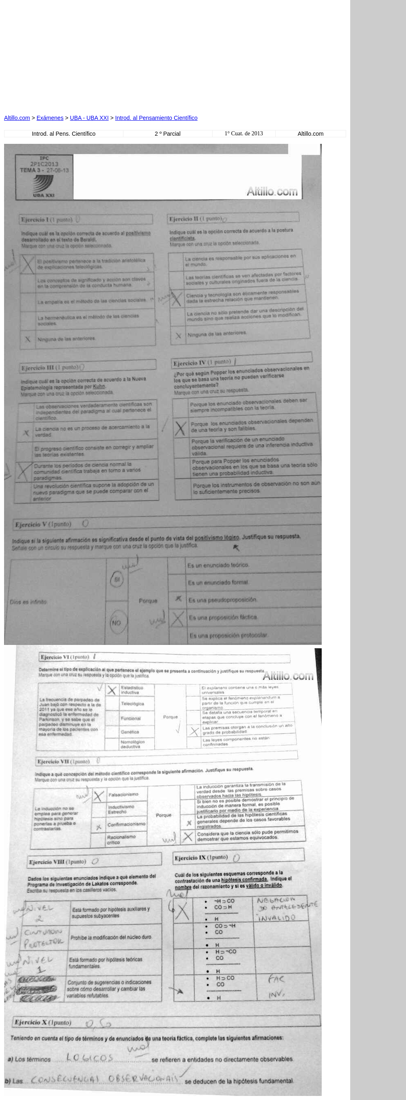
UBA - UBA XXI (89, 118)
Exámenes (50, 118)
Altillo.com (17, 118)
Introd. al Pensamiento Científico (156, 118)
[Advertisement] (97, 55)
